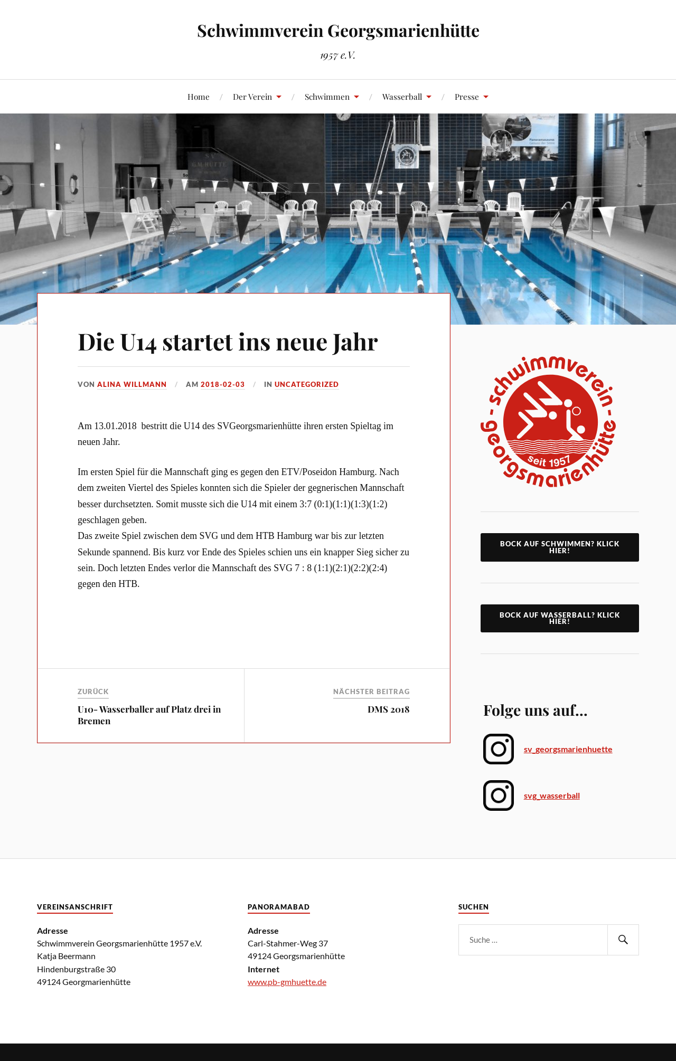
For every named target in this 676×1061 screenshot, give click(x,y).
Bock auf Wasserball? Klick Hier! (560, 618)
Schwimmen (327, 96)
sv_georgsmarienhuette (568, 749)
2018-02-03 (223, 384)
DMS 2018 (389, 709)
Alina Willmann (132, 384)
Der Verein (252, 96)
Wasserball (402, 96)
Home (198, 96)
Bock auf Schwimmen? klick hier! (559, 547)
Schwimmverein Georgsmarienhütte (338, 29)
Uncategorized (307, 384)
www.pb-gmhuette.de (287, 982)
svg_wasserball (552, 795)
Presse (467, 96)
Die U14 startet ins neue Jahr (228, 340)
